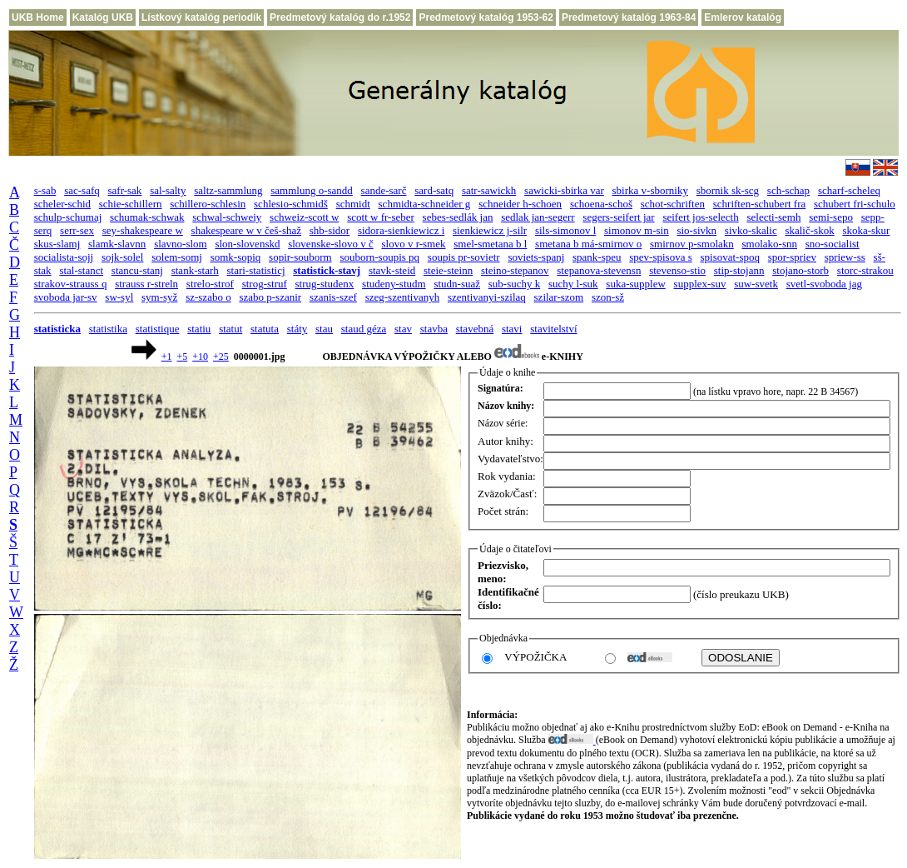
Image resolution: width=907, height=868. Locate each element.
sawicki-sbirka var (564, 190)
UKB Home (38, 17)
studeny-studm (394, 283)
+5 (181, 356)
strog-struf (264, 283)
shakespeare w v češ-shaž (246, 230)
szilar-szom (559, 297)
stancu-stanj (137, 270)
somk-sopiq (236, 257)
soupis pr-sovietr (464, 257)
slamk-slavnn (117, 243)
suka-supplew (636, 283)
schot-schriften (673, 203)
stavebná (474, 328)
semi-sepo (831, 217)
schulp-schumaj (68, 217)
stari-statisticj (255, 270)
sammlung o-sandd (311, 190)
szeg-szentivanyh (402, 297)
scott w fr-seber (380, 217)
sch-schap (788, 190)
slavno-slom (180, 243)
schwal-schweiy (226, 217)
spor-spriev (792, 257)
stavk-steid (392, 270)
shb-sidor (329, 230)
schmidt (353, 203)
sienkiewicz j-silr (490, 230)
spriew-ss (845, 257)
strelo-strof (210, 283)
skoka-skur (866, 230)
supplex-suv (700, 283)
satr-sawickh (489, 190)
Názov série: (503, 423)
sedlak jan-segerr (537, 217)
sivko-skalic (751, 230)
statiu (199, 328)
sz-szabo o (208, 297)
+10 (200, 356)
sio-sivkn (696, 230)
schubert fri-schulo (854, 203)
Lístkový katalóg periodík (201, 17)
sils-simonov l (565, 230)
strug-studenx (324, 283)
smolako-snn (769, 243)
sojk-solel (123, 257)
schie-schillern (130, 203)
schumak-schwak (147, 217)
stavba (434, 328)
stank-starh (195, 270)
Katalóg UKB (102, 17)
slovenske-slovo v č (331, 243)
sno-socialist (832, 243)
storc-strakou (865, 270)
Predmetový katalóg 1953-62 (486, 17)
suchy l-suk (573, 283)
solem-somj (176, 257)
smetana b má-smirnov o (588, 243)
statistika (108, 328)
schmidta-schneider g (425, 203)
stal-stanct (81, 270)
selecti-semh (773, 217)
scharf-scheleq (849, 190)
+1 (166, 356)
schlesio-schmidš (291, 203)
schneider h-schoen (520, 203)
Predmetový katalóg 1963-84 (629, 17)
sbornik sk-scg (727, 190)
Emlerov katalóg (742, 17)
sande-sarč (384, 190)
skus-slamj (57, 243)
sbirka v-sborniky (650, 190)
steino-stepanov (515, 270)
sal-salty (168, 190)
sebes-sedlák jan (458, 217)
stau (324, 328)
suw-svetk (756, 283)
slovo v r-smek (413, 243)
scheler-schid (62, 203)
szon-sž (608, 297)
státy (297, 328)
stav (403, 328)
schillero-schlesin (207, 203)
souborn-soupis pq (379, 257)
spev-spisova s (660, 257)
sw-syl (119, 297)
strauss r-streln (146, 283)
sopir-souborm (300, 257)
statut (230, 328)
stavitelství (553, 328)
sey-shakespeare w (142, 230)
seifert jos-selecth (700, 217)
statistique (158, 328)
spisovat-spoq (730, 257)
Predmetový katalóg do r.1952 (340, 17)
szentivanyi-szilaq (487, 297)
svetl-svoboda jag (824, 283)
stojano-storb (800, 270)
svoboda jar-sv (65, 297)
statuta (264, 328)
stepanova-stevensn (599, 270)
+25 (221, 356)
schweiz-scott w (304, 217)
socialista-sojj (64, 257)
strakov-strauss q (70, 283)
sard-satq (434, 190)
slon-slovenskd (247, 243)
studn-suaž (457, 283)
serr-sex (77, 230)
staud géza (364, 328)
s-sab (45, 190)
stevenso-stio (677, 270)
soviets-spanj (536, 257)
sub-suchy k (514, 283)
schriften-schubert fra (759, 203)
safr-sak (124, 190)
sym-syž (159, 297)
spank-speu (597, 257)
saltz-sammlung (228, 190)
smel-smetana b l (490, 243)
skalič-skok (809, 230)
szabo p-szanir (270, 297)
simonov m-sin (636, 230)
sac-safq (82, 190)
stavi (512, 328)
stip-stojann (739, 270)
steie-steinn (448, 270)
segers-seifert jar (618, 217)
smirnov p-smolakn (692, 243)
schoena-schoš (601, 203)
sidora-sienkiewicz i (401, 230)
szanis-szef (333, 297)
